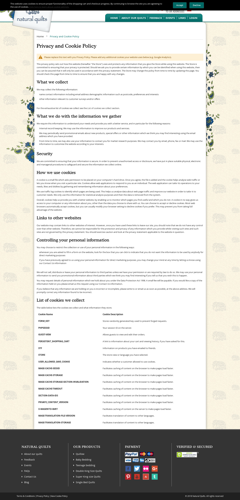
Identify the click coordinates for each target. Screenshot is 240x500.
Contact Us (30, 476)
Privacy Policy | (43, 496)
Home (114, 18)
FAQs (27, 470)
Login (193, 18)
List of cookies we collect (99, 108)
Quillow (80, 454)
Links (182, 18)
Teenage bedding (85, 465)
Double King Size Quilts (89, 470)
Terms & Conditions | (26, 496)
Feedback (156, 18)
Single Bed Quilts (85, 482)
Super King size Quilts (88, 476)
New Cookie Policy (59, 496)
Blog (26, 482)
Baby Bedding (83, 459)
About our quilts (134, 18)
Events (170, 18)
